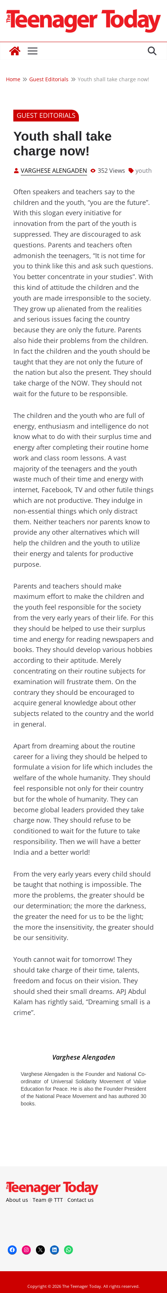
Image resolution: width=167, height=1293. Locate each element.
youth (144, 171)
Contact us (80, 1199)
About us (17, 1199)
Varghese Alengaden (54, 171)
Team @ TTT (48, 1199)
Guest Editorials (46, 115)
